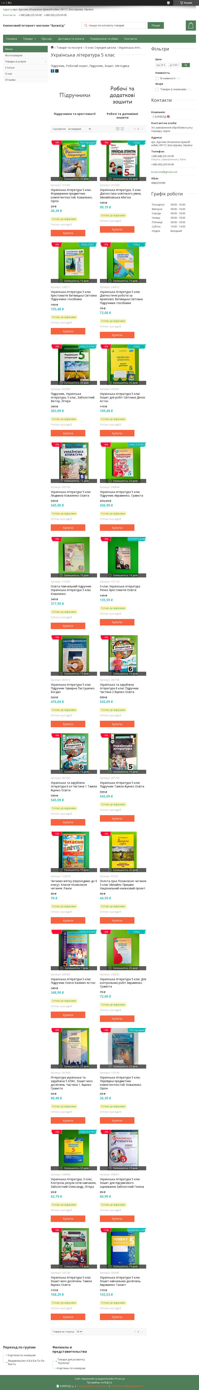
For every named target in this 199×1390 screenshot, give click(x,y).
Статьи (9, 67)
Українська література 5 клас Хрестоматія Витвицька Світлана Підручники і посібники (74, 295)
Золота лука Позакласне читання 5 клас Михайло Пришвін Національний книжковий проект (123, 884)
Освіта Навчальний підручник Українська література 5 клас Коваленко (71, 590)
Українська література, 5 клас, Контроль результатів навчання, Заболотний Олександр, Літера (73, 1182)
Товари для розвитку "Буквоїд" (71, 1361)
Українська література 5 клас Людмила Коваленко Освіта (71, 493)
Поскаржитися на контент (92, 1386)
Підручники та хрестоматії (75, 114)
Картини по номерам (22, 1355)
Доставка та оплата (71, 39)
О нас (8, 73)
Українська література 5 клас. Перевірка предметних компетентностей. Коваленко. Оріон (121, 1083)
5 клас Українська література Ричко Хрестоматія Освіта (120, 588)
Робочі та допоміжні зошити (122, 115)
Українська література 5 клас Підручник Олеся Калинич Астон (73, 981)
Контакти (130, 39)
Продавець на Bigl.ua (99, 1382)
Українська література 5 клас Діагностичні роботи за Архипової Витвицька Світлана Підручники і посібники (121, 297)
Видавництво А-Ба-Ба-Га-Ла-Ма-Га (26, 1362)
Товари (28, 39)
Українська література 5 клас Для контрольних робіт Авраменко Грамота (123, 982)
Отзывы (10, 79)
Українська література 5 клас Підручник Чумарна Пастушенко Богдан (73, 688)
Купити (68, 233)
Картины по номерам (71, 1368)
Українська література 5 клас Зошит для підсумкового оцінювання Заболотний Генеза (122, 1182)
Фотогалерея (13, 55)
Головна (11, 39)
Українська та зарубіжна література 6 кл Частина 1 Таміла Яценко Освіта (74, 786)
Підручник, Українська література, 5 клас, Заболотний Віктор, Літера (72, 397)
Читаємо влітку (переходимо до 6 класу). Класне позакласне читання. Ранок (74, 884)
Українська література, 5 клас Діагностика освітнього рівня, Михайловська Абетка (120, 193)
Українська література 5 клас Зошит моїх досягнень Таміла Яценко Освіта (71, 1281)
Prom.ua (120, 1378)
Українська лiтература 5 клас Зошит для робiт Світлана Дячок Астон (122, 397)
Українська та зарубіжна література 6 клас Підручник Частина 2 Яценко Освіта (119, 688)
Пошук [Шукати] (156, 25)
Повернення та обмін (104, 39)
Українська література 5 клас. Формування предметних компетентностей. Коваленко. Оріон (72, 195)
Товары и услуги (15, 61)
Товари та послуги (69, 47)
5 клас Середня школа (100, 47)
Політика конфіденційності (127, 1386)
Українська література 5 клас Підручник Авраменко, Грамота (121, 493)
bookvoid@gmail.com (164, 172)
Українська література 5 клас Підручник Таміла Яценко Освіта (122, 784)
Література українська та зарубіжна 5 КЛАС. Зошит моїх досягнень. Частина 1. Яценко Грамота (72, 1083)
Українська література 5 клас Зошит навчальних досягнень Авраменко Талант (120, 1281)
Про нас (47, 39)
